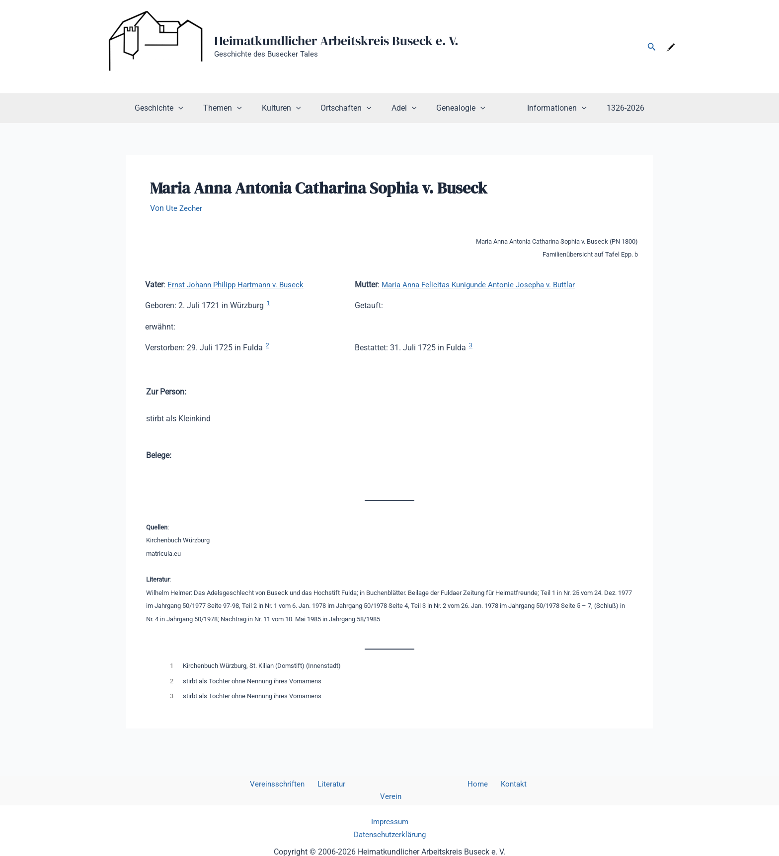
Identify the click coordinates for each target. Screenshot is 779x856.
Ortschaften (350, 108)
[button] (651, 47)
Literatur (325, 784)
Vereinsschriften (274, 784)
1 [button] (268, 303)
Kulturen (289, 108)
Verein (522, 784)
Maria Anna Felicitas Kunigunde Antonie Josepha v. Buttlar (484, 284)
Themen (234, 108)
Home (457, 784)
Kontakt (489, 784)
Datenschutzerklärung (389, 822)
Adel (404, 108)
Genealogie (456, 108)
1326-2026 (609, 108)
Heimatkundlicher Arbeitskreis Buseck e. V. (336, 41)
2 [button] (267, 345)
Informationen (545, 108)
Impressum (389, 809)
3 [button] (470, 345)
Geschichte (175, 108)
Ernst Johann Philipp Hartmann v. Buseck (239, 284)
